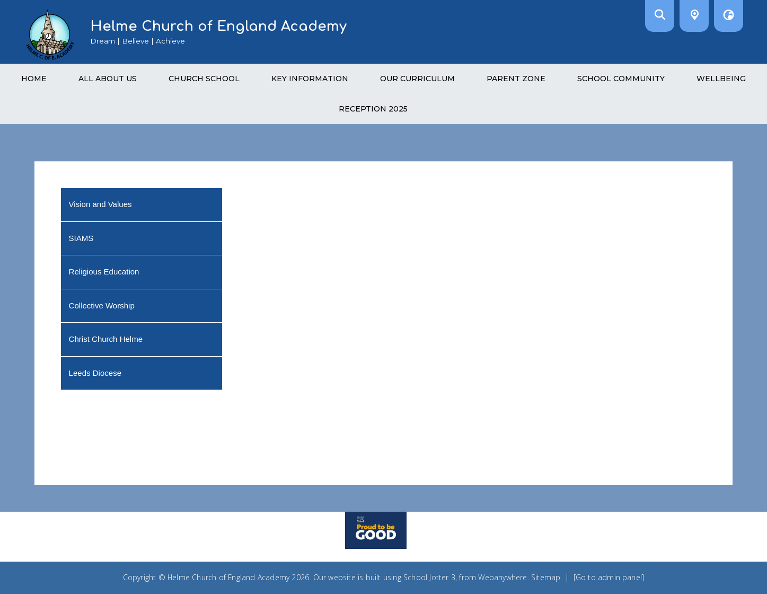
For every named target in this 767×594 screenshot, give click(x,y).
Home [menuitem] (34, 78)
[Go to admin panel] (609, 577)
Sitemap (545, 577)
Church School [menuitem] (204, 78)
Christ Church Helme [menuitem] (106, 338)
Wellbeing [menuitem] (721, 78)
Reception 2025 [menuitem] (373, 109)
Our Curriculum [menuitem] (417, 78)
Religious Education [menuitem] (104, 271)
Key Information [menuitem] (309, 78)
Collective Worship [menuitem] (102, 305)
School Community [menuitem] (621, 78)
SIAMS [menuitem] (81, 238)
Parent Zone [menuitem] (516, 78)
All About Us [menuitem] (107, 78)
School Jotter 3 (429, 577)
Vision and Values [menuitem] (100, 204)
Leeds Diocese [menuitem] (95, 372)
